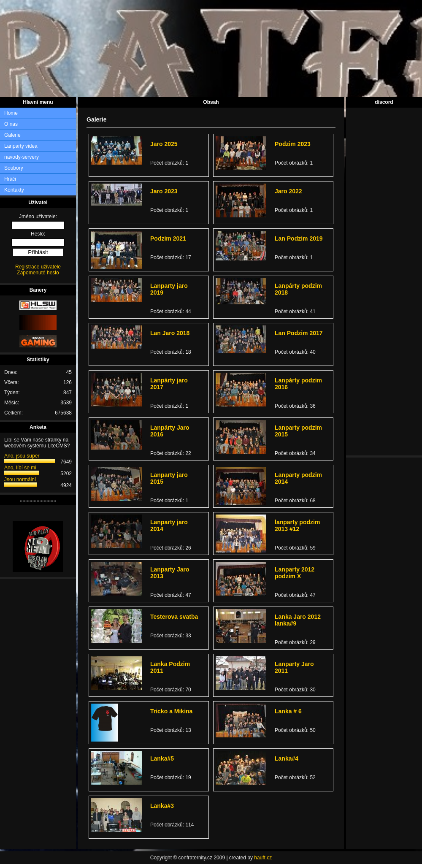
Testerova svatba (174, 616)
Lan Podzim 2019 (299, 238)
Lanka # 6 (288, 711)
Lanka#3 (162, 805)
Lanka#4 (286, 758)
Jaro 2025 (164, 144)
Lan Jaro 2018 (169, 333)
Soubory (13, 168)
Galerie (12, 135)
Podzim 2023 (293, 144)
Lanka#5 (162, 758)
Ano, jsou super (21, 456)
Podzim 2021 (168, 238)
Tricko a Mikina (171, 711)
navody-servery (21, 157)
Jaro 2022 (288, 191)
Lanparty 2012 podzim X (294, 573)
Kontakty (14, 190)
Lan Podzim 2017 (299, 333)
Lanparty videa (21, 146)
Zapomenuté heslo (38, 273)
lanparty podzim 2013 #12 (297, 525)
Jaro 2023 (164, 191)
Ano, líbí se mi (20, 468)
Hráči (10, 179)
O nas (11, 124)
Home (11, 113)
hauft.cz (263, 858)
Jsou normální (20, 479)
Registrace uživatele (38, 267)
